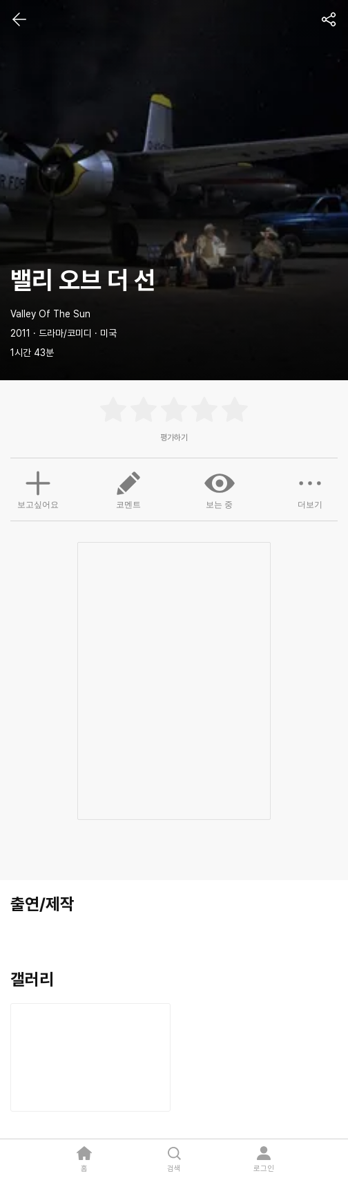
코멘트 (128, 488)
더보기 (310, 488)
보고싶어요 (38, 488)
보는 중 (219, 488)
